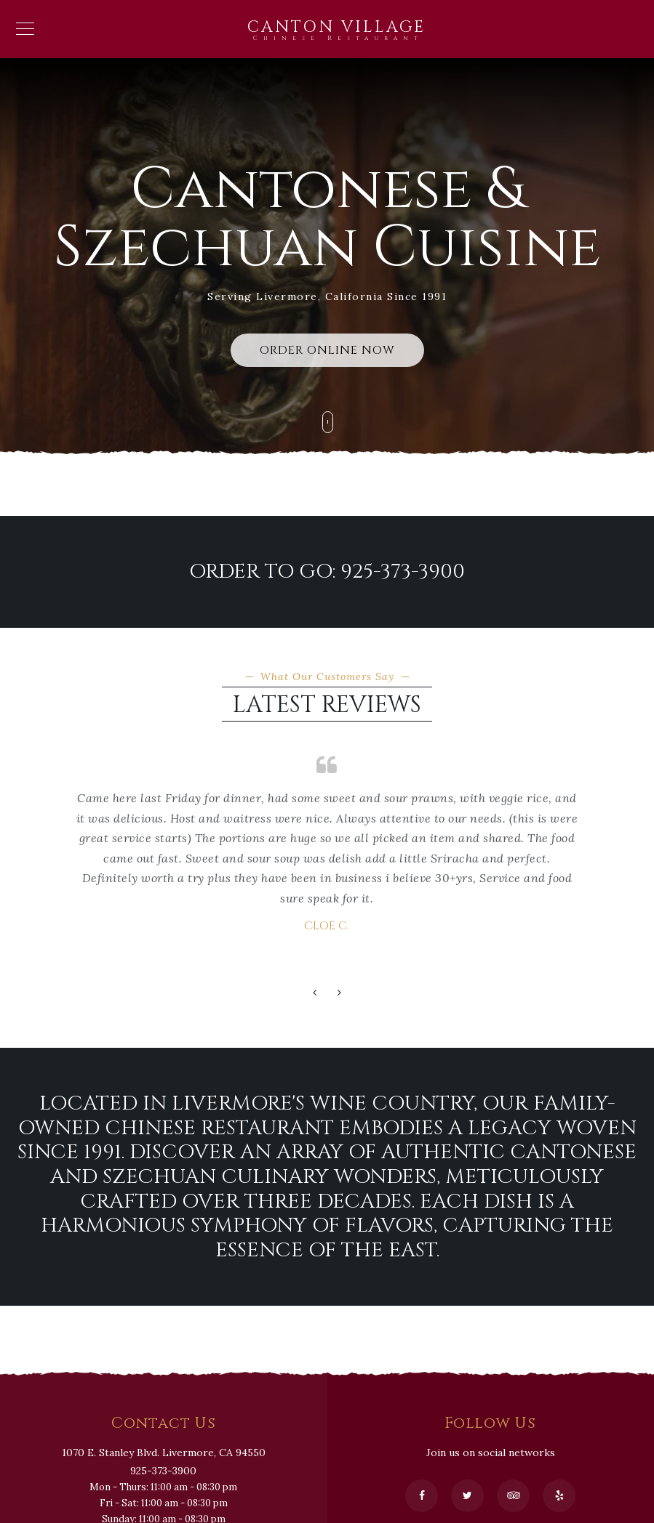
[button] (315, 993)
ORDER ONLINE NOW (327, 350)
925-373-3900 (163, 1470)
